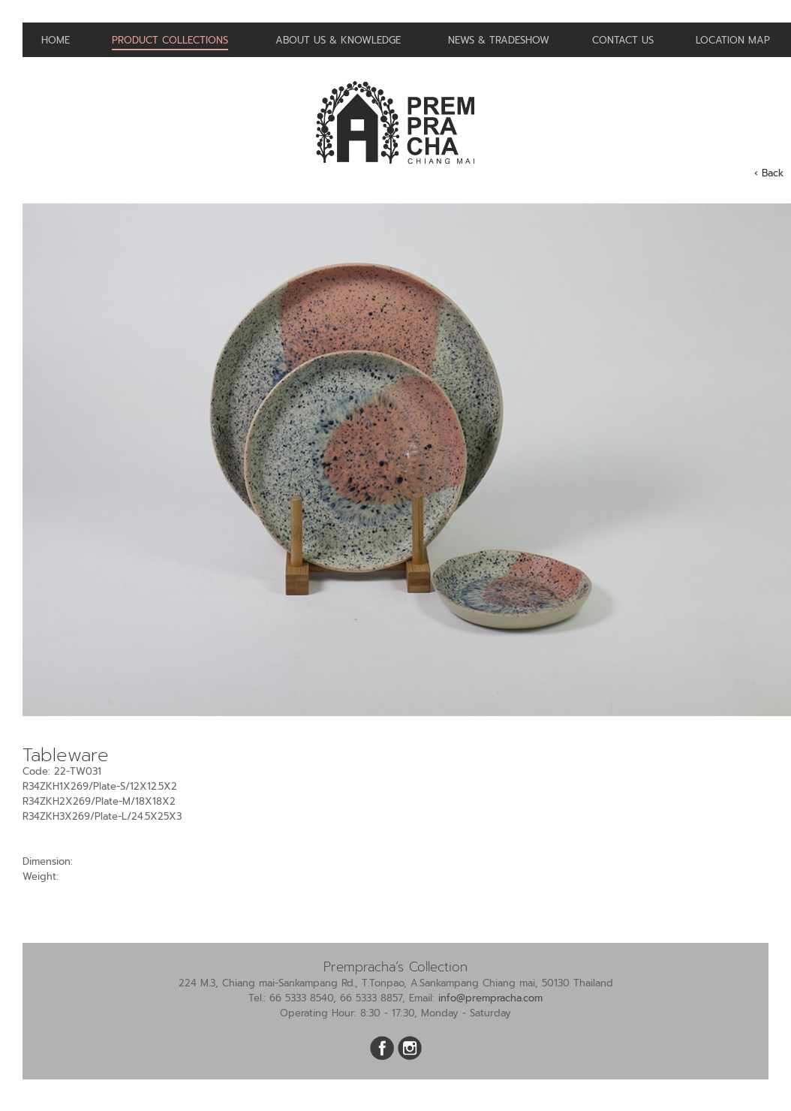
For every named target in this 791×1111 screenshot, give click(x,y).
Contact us (623, 40)
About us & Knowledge (338, 40)
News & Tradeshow (498, 40)
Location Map (733, 40)
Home (55, 40)
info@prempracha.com (490, 998)
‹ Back (768, 173)
